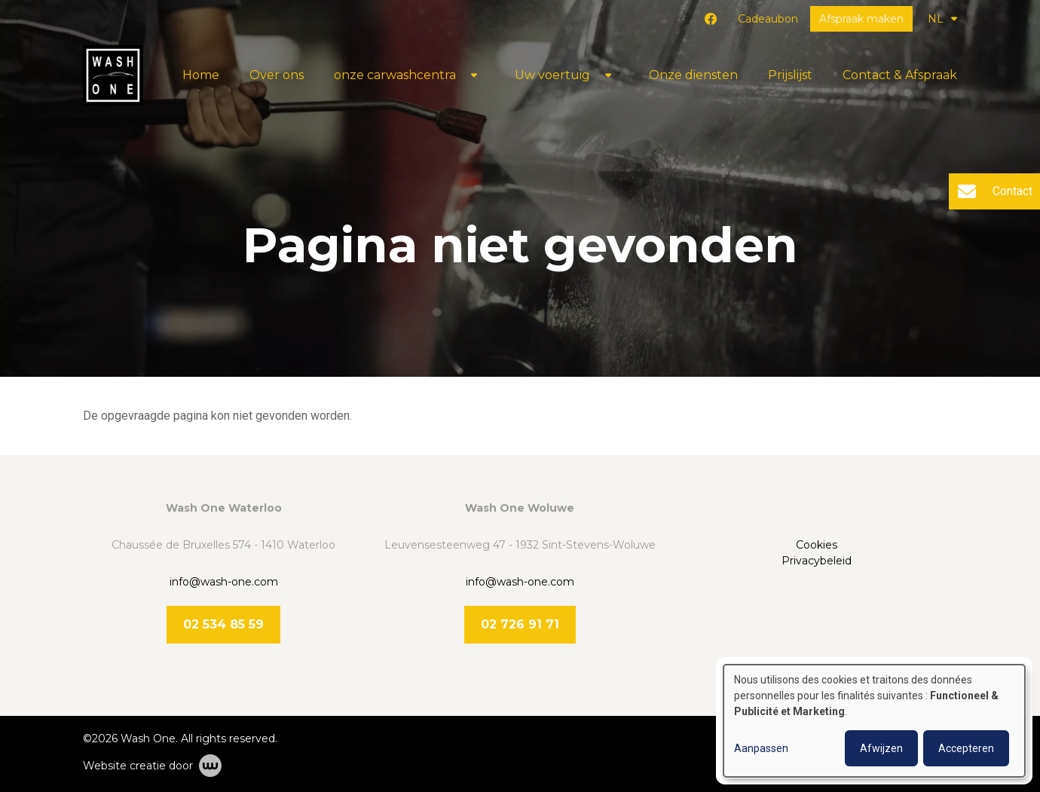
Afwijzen (881, 748)
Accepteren (966, 748)
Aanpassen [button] (761, 748)
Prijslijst (790, 75)
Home (200, 75)
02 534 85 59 (223, 624)
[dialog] (874, 721)
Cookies (816, 545)
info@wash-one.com (224, 582)
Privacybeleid (817, 560)
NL (942, 19)
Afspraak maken (861, 19)
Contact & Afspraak (900, 75)
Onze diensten (693, 75)
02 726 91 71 (520, 624)
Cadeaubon (768, 19)
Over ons (276, 75)
